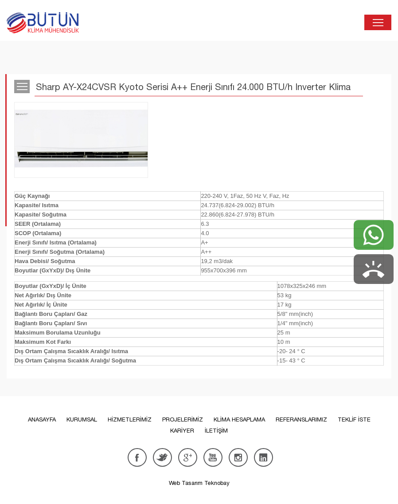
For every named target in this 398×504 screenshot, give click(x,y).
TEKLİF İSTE (354, 419)
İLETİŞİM (216, 430)
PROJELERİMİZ (182, 419)
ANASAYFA (42, 419)
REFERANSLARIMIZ (301, 419)
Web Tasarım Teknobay (199, 483)
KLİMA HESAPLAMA (239, 419)
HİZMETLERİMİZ (130, 419)
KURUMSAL (81, 419)
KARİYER (182, 430)
